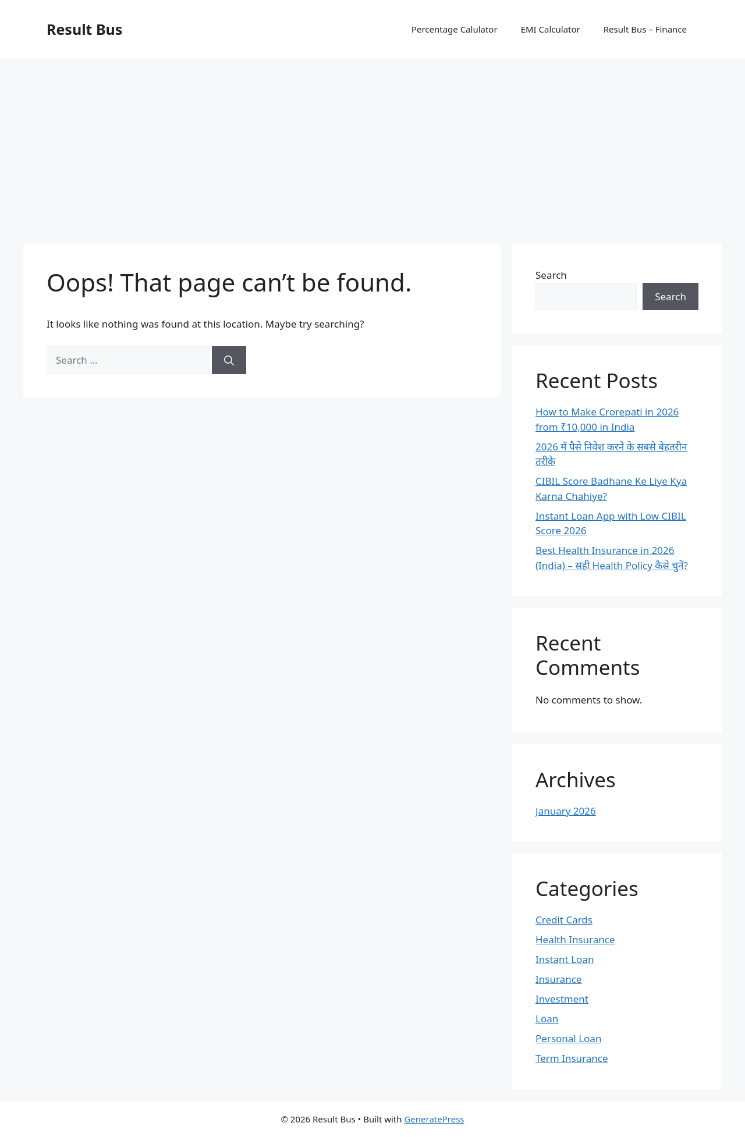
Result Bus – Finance (645, 29)
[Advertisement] (372, 145)
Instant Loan (564, 959)
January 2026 (565, 811)
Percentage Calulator (454, 29)
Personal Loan (568, 1038)
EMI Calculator (550, 29)
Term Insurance (571, 1058)
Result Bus (84, 29)
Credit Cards (564, 919)
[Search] (229, 360)
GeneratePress (434, 1119)
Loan (546, 1018)
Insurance (558, 979)
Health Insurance (575, 939)
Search (551, 275)
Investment (561, 998)
